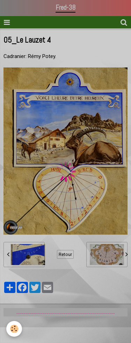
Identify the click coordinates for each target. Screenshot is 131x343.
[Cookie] (14, 329)
